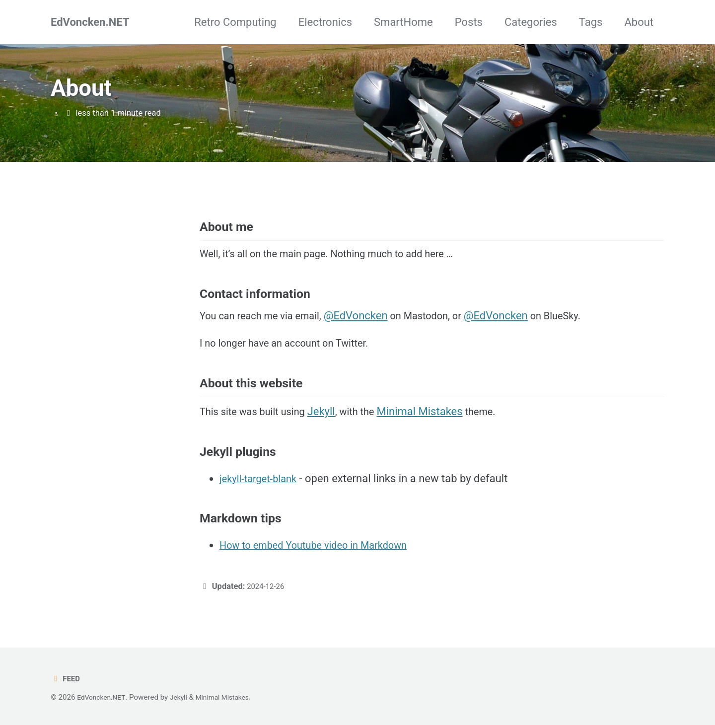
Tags (591, 22)
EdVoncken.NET (90, 22)
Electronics (325, 22)
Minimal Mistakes (436, 434)
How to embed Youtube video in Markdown (323, 567)
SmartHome (403, 22)
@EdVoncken (369, 329)
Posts (469, 22)
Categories (530, 22)
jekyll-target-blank (262, 501)
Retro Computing (235, 22)
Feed (66, 679)
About (638, 22)
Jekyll (333, 434)
